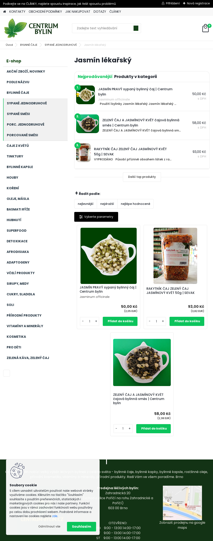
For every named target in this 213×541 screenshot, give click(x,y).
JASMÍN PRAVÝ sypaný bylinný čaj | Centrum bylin (95, 291)
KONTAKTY (17, 11)
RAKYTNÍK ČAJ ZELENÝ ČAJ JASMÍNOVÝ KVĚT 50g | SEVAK (141, 293)
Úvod (9, 45)
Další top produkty (142, 177)
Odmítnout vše (49, 527)
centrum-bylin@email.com (118, 514)
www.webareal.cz (123, 537)
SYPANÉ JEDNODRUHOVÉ (61, 45)
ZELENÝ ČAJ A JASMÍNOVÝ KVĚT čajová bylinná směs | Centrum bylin (187, 293)
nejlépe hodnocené (135, 204)
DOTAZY (100, 11)
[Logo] (31, 28)
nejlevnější (85, 204)
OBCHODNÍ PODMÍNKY (45, 11)
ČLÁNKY (115, 11)
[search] (136, 30)
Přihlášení (173, 3)
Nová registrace (198, 3)
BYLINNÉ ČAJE (28, 45)
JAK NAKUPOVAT (77, 11)
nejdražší (107, 204)
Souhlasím (81, 526)
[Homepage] (4, 12)
